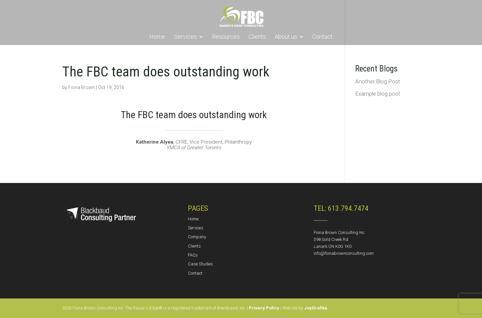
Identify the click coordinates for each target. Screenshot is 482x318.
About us (286, 37)
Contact (322, 37)
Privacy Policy (264, 307)
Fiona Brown (81, 87)
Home (157, 37)
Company (197, 236)
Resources (226, 37)
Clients (257, 37)
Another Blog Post (377, 81)
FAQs (193, 254)
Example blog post (377, 93)
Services (185, 37)
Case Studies (200, 263)
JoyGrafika (315, 307)
